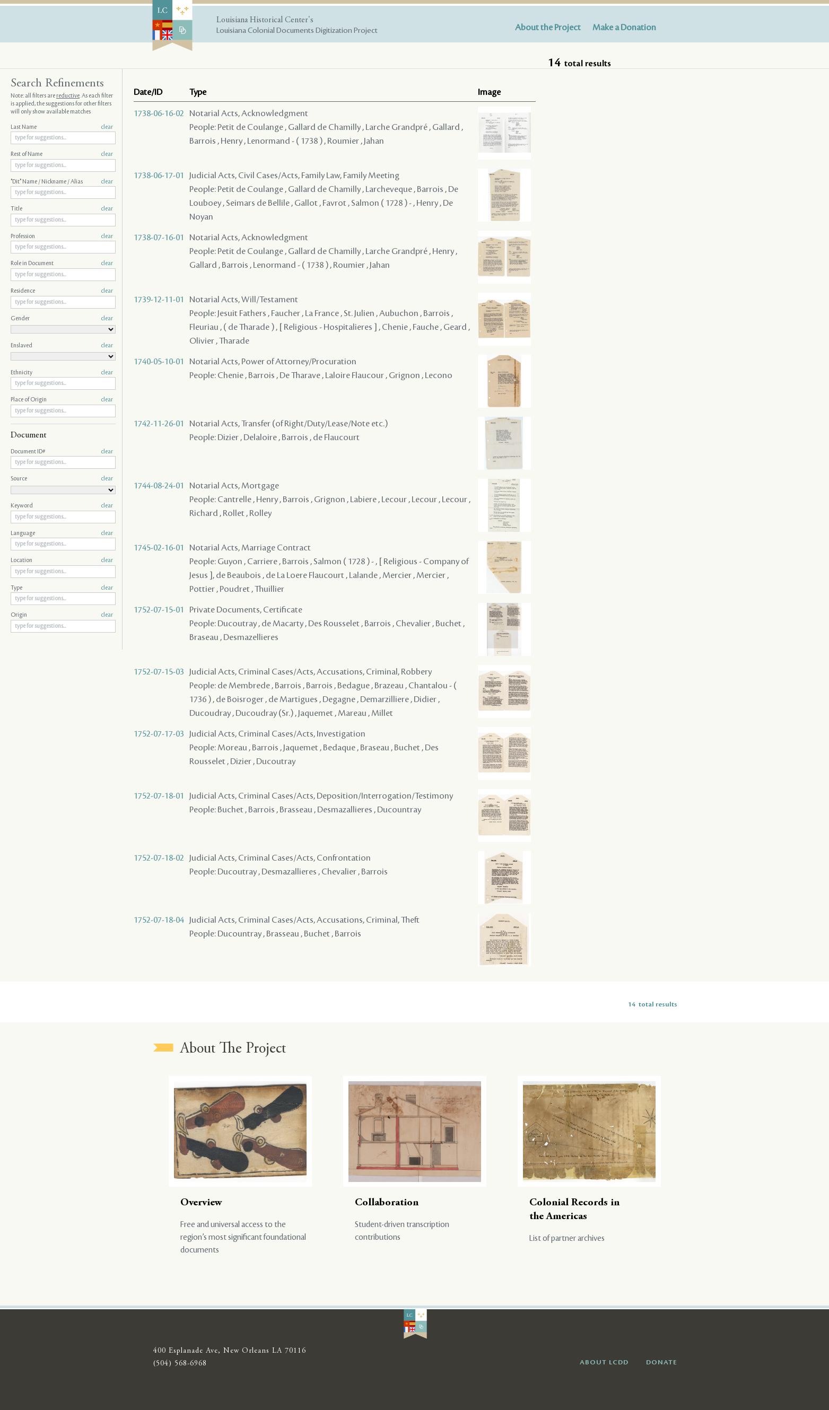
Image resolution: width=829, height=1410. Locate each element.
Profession (62, 236)
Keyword (62, 506)
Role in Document (62, 263)
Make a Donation (624, 27)
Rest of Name (62, 154)
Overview (201, 1202)
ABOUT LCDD (604, 1362)
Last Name (62, 127)
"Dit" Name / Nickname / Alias (62, 182)
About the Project (548, 27)
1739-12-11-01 (159, 299)
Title (62, 209)
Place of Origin (62, 400)
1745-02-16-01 (159, 548)
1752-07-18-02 (159, 858)
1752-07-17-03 (159, 734)
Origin (62, 615)
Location (62, 560)
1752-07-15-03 (159, 672)
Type (62, 588)
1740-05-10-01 (159, 361)
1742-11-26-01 (159, 423)
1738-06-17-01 (159, 175)
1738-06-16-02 (159, 113)
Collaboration (386, 1202)
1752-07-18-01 (159, 796)
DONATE (661, 1362)
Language (62, 533)
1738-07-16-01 (159, 237)
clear (107, 127)
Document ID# (62, 452)
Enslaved (62, 345)
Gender (62, 318)
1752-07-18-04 (159, 920)
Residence (62, 291)
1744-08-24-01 (159, 486)
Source (62, 479)
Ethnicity (62, 372)
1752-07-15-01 (159, 610)
